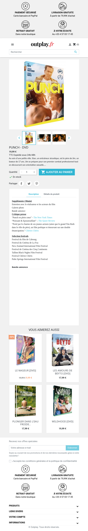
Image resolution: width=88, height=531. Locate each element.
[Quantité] (28, 172)
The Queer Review (46, 221)
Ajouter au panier (56, 172)
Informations (17, 522)
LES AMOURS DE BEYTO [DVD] (62, 372)
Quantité (13, 172)
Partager (21, 183)
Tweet (29, 183)
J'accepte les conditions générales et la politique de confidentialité (44, 461)
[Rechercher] (44, 52)
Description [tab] (34, 194)
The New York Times (42, 217)
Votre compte (17, 517)
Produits (14, 505)
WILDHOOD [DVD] (62, 421)
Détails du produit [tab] (51, 194)
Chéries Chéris (32, 230)
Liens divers (16, 511)
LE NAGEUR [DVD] (25, 370)
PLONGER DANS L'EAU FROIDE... (25, 423)
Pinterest (36, 183)
